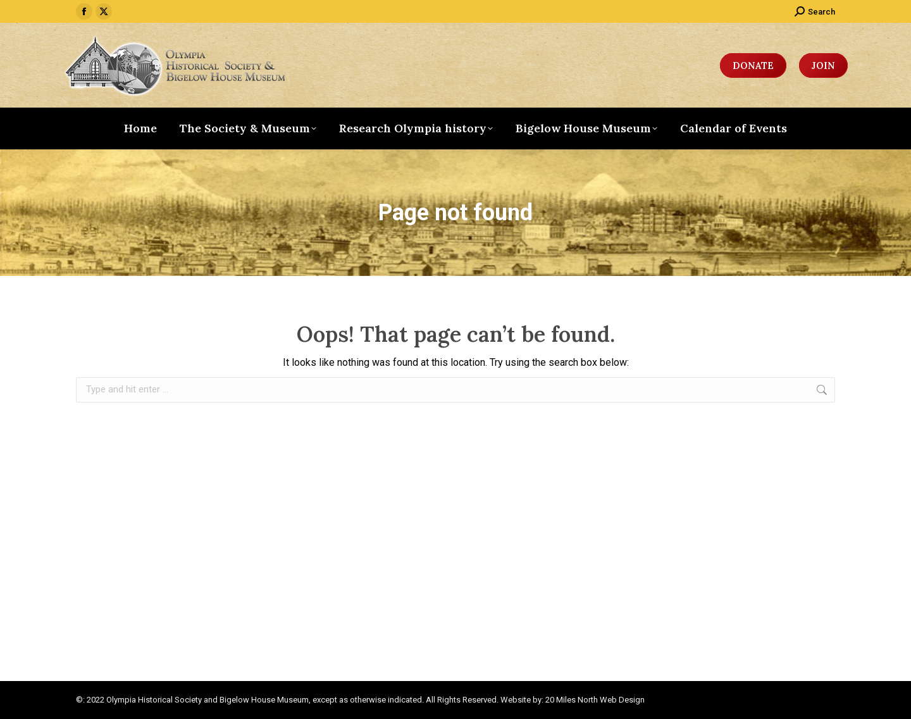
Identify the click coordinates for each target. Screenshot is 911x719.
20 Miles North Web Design (595, 699)
